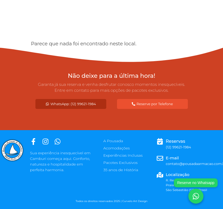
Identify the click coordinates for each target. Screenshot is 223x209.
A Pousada (113, 140)
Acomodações (116, 148)
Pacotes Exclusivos (120, 162)
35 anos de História (120, 169)
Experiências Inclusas (123, 155)
